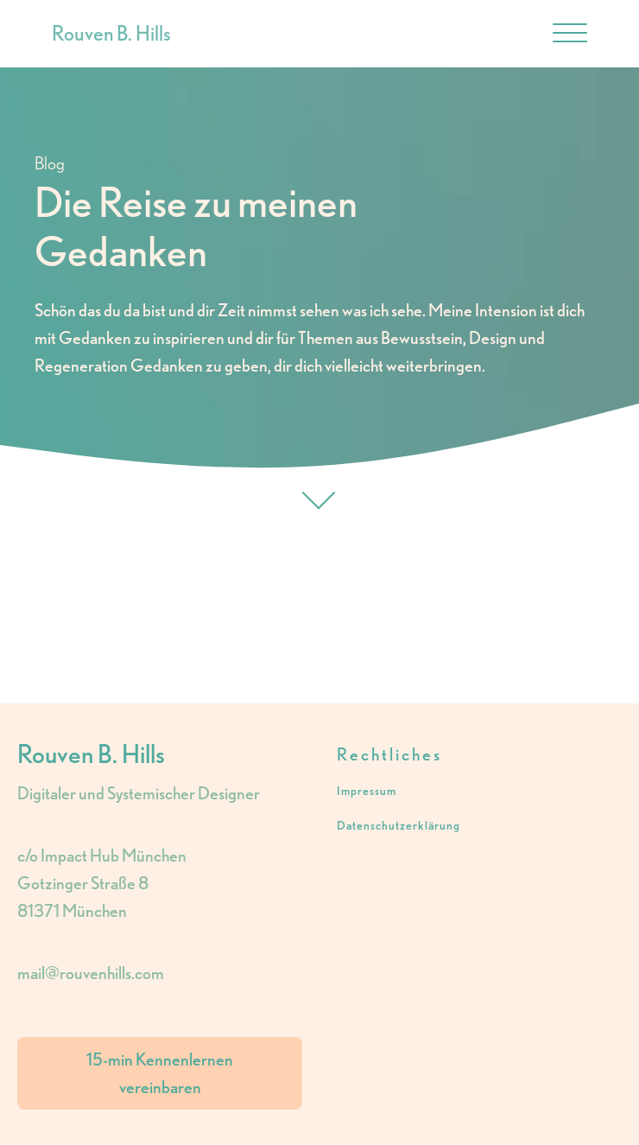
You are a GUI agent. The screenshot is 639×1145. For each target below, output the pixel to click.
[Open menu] (570, 33)
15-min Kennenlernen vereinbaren (159, 1073)
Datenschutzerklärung (398, 825)
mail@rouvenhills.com (90, 973)
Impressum (366, 791)
